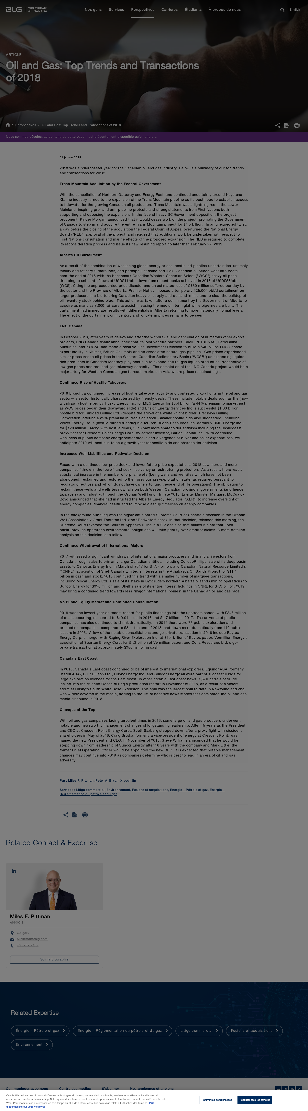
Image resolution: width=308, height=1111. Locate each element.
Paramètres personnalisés (217, 1101)
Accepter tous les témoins (255, 1101)
